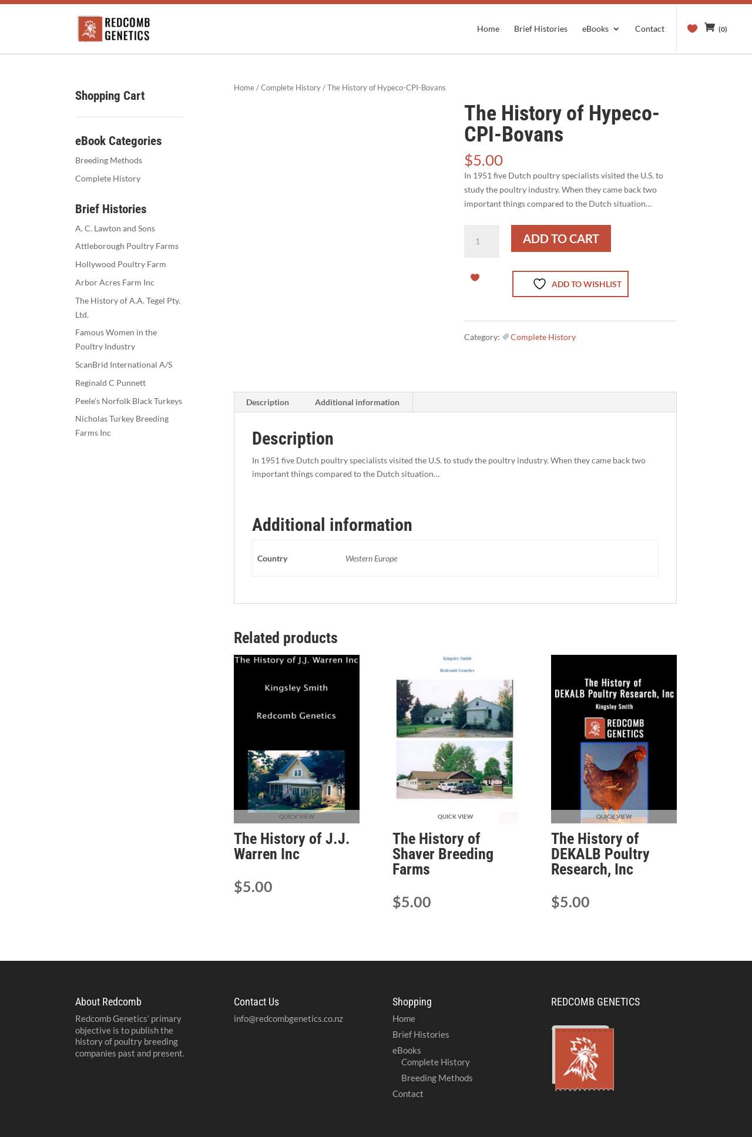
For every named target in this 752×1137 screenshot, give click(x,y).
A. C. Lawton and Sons (115, 228)
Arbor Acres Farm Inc (115, 282)
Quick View (296, 816)
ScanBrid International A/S (123, 364)
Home (488, 29)
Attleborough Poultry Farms (127, 246)
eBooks (595, 29)
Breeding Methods (108, 160)
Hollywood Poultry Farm (120, 264)
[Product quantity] (481, 241)
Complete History (291, 87)
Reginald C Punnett (110, 383)
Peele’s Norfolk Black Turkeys (128, 401)
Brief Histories (541, 29)
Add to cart (561, 238)
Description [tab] (267, 402)
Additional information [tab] (357, 402)
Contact (649, 29)
